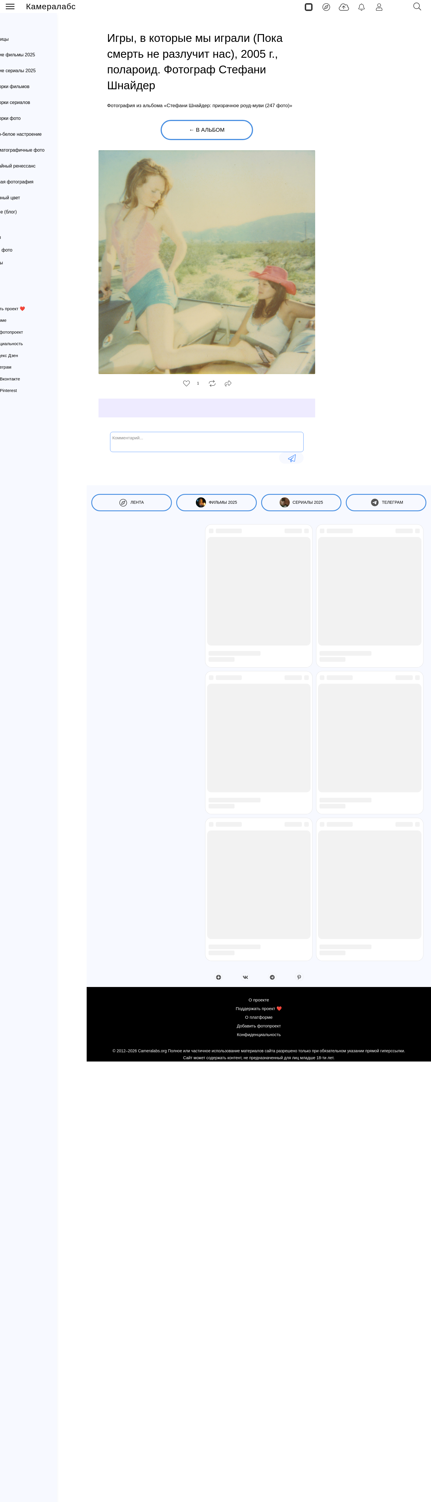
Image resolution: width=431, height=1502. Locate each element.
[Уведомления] (361, 6)
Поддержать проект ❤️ (32, 308)
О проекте (19, 296)
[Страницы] (309, 6)
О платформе (22, 320)
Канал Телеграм (25, 367)
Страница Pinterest (28, 390)
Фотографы (16, 224)
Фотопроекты (18, 262)
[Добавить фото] (344, 6)
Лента (23, 24)
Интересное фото (23, 250)
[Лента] (326, 6)
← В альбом (206, 130)
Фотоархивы (17, 237)
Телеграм (386, 502)
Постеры (13, 275)
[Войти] (379, 6)
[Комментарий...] (206, 441)
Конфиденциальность (31, 343)
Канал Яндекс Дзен (28, 355)
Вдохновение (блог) (25, 211)
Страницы (27, 39)
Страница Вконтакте (29, 378)
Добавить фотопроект (31, 332)
